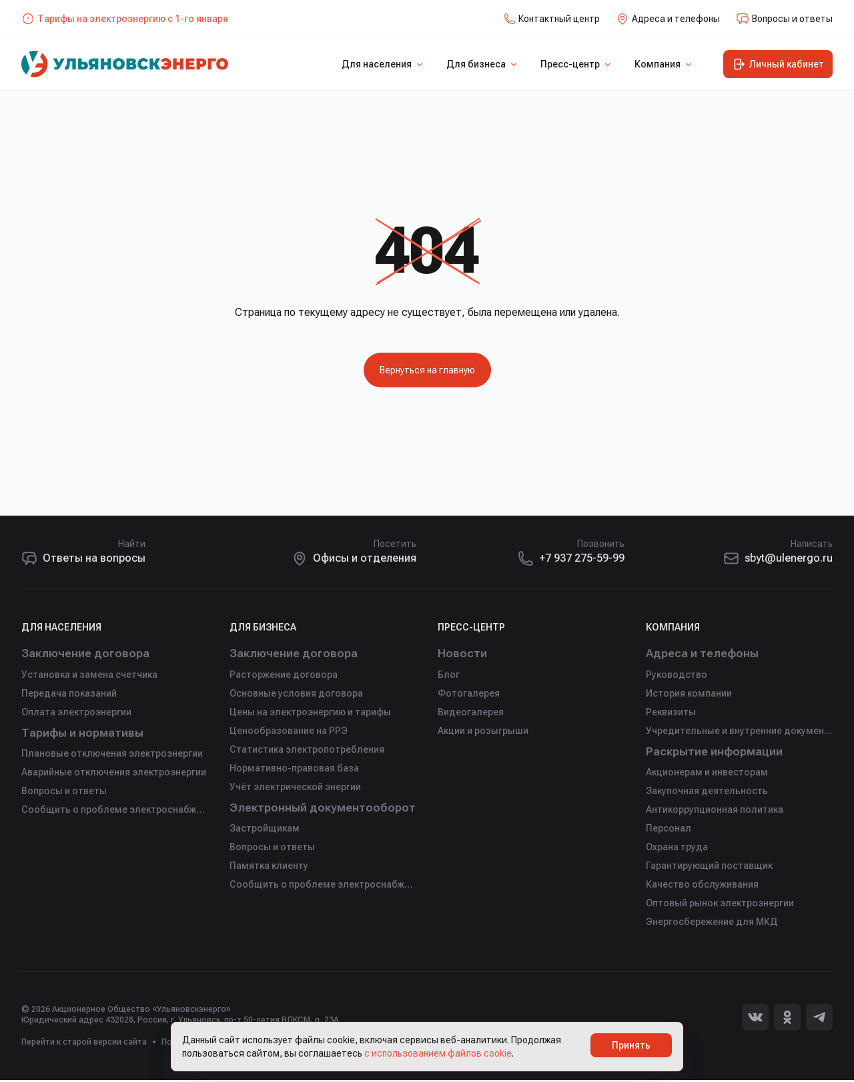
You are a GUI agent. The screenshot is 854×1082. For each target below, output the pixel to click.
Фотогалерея (469, 694)
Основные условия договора (296, 694)
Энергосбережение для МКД (712, 923)
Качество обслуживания (702, 886)
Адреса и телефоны (704, 654)
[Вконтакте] (755, 1019)
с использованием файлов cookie (438, 1053)
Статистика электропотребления (307, 750)
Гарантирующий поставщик (709, 867)
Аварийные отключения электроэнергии (113, 774)
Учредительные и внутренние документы (739, 731)
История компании (689, 694)
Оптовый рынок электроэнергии (720, 905)
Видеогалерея (471, 712)
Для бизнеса (482, 64)
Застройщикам (265, 830)
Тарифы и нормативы (86, 734)
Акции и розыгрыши (483, 731)
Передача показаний (69, 694)
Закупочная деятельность (707, 792)
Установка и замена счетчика (89, 675)
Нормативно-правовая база (294, 768)
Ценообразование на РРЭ (289, 731)
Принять (631, 1045)
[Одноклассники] (787, 1019)
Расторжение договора (284, 675)
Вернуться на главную (427, 370)
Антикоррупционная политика (714, 811)
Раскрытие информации (718, 752)
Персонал (668, 830)
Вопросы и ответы (64, 792)
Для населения (383, 64)
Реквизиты (671, 712)
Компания (664, 64)
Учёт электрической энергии (295, 787)
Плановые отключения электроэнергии (112, 755)
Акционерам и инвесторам (707, 774)
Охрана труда (677, 849)
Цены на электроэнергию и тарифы (310, 712)
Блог (449, 675)
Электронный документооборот (323, 808)
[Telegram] (819, 1019)
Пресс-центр (576, 64)
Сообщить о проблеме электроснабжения (114, 811)
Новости (463, 654)
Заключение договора (88, 654)
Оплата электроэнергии (76, 712)
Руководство (676, 675)
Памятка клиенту (269, 867)
